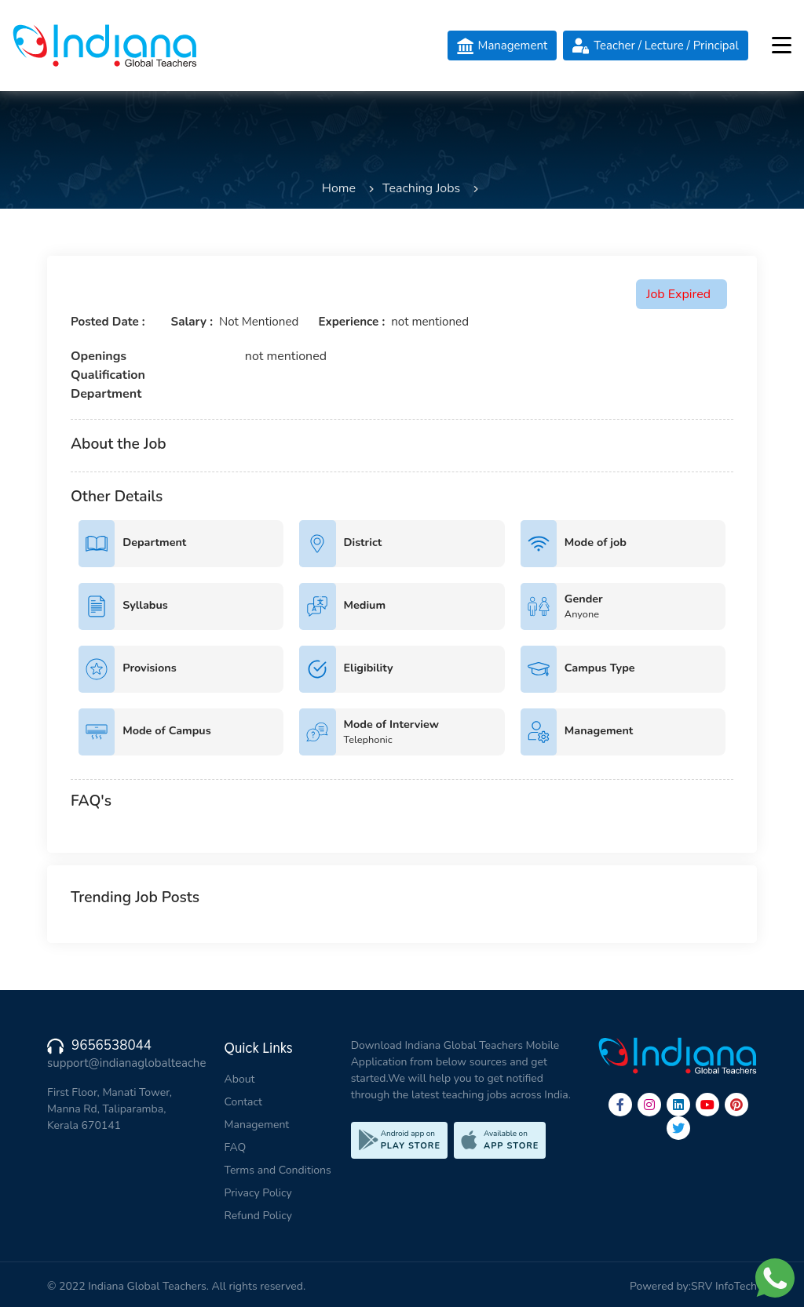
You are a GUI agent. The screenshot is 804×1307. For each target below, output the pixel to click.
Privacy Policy (258, 1192)
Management (257, 1124)
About (240, 1079)
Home (339, 188)
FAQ (236, 1147)
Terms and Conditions (278, 1170)
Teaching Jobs (421, 188)
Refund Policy (258, 1215)
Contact (243, 1101)
